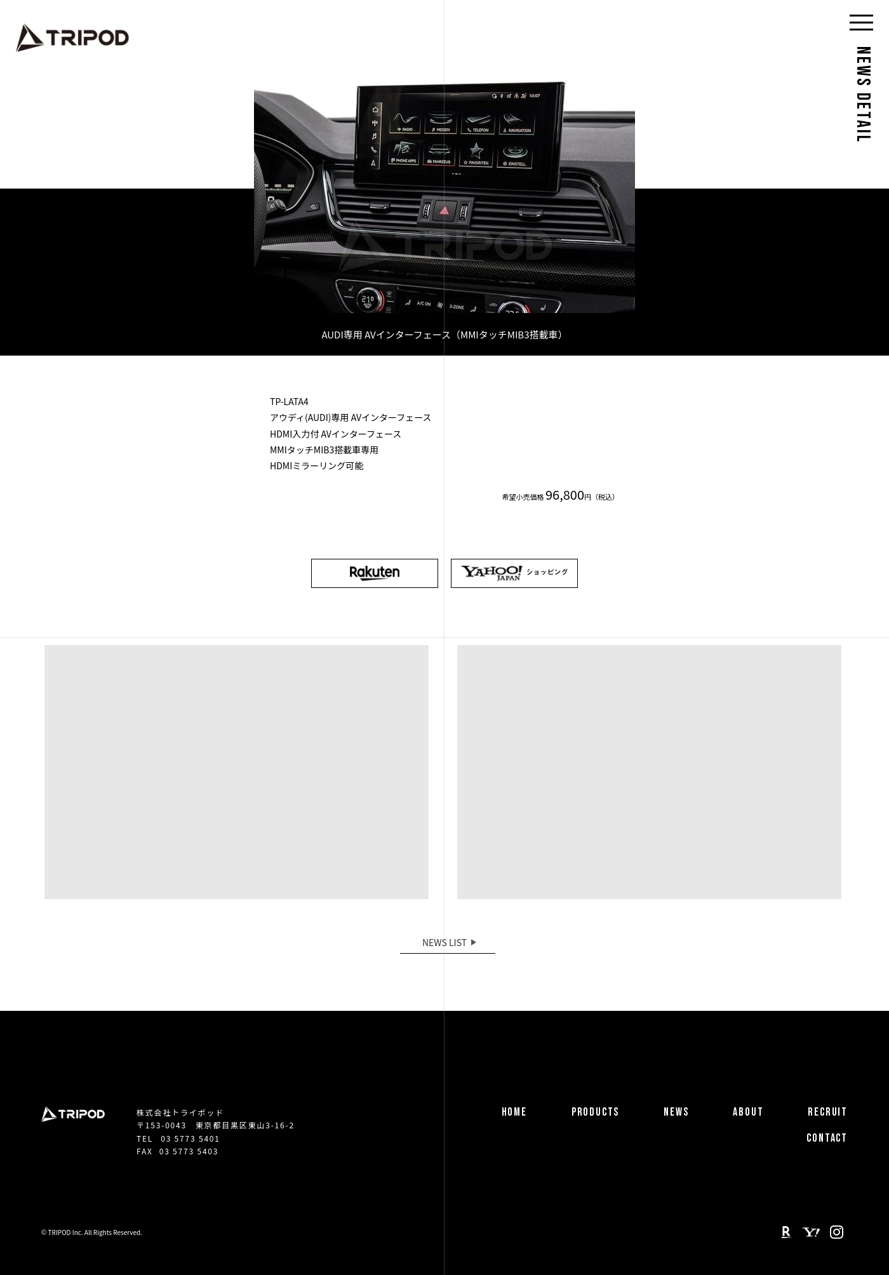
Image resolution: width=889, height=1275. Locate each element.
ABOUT (748, 1112)
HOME (514, 1112)
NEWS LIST (444, 942)
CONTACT (827, 1138)
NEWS (676, 1112)
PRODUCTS (595, 1112)
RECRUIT (828, 1112)
